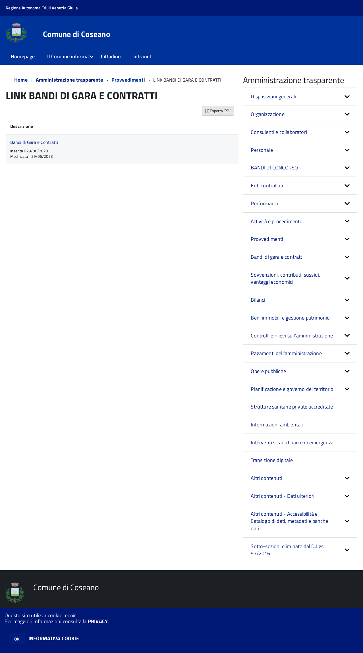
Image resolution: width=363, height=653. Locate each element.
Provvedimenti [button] (267, 239)
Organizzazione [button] (268, 114)
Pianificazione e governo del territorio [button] (292, 389)
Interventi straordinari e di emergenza (292, 442)
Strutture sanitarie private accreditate (292, 407)
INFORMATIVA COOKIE (53, 638)
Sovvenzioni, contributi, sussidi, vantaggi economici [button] (285, 278)
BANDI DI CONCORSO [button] (274, 167)
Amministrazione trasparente (69, 80)
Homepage (23, 56)
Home (21, 80)
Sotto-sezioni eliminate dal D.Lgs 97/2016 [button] (287, 549)
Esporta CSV (218, 111)
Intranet (142, 56)
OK (17, 639)
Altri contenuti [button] (266, 478)
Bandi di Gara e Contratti (34, 142)
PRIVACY (98, 621)
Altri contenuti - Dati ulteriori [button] (282, 496)
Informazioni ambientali (277, 424)
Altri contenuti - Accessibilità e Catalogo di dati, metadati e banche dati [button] (289, 521)
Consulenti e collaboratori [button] (279, 132)
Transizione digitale (272, 460)
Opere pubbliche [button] (268, 371)
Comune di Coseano (76, 34)
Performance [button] (265, 203)
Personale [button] (262, 150)
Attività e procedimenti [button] (276, 221)
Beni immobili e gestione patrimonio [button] (290, 318)
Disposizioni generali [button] (273, 96)
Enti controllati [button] (267, 185)
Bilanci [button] (258, 300)
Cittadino (111, 56)
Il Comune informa (68, 56)
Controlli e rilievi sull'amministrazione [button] (292, 335)
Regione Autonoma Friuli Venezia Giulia (42, 8)
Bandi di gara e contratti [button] (277, 257)
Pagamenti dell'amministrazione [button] (286, 353)
